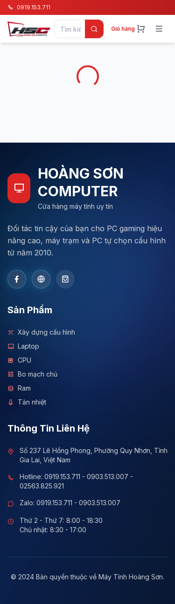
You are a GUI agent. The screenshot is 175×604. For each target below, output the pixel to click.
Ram (19, 388)
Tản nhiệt (26, 402)
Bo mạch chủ (32, 374)
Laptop (23, 346)
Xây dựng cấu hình (41, 332)
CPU (19, 360)
